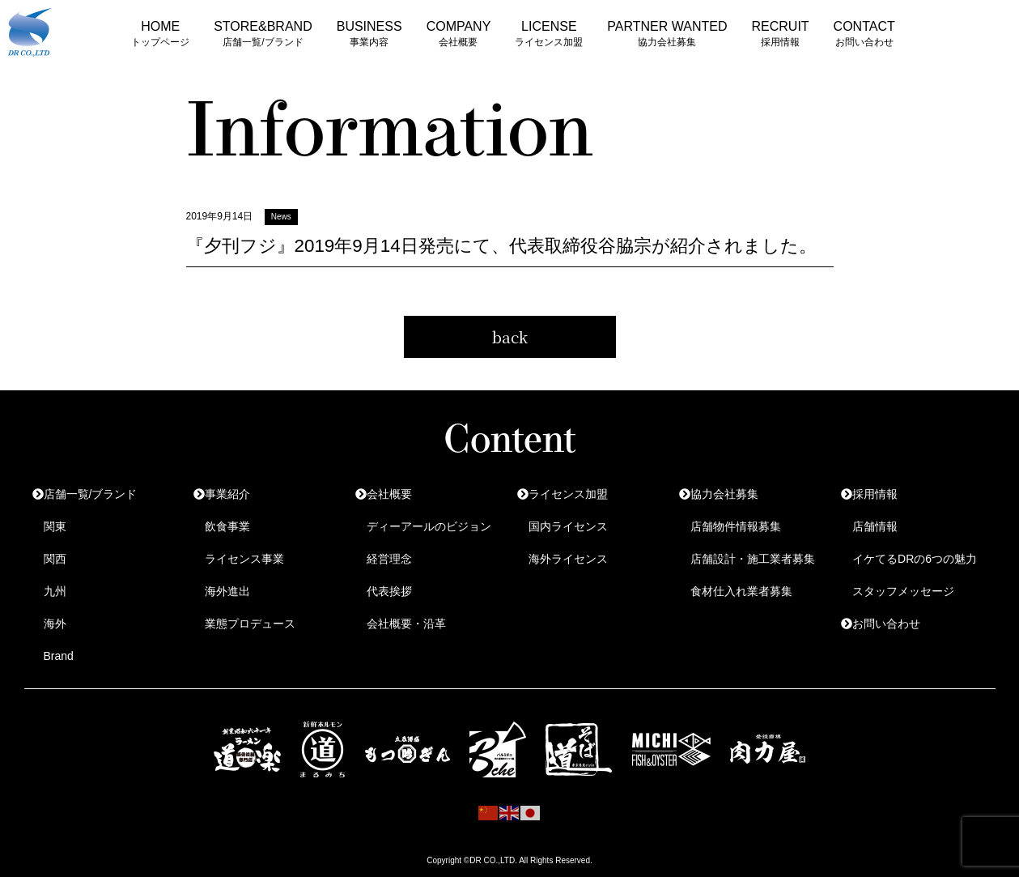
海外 (55, 623)
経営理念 (389, 558)
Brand (59, 655)
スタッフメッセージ (903, 591)
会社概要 (389, 493)
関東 (55, 526)
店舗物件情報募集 (735, 526)
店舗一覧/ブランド (91, 493)
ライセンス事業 (244, 558)
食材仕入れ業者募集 (741, 591)
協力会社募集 (724, 493)
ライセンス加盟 (568, 493)
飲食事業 (227, 526)
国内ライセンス (568, 526)
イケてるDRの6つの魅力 (914, 558)
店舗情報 (875, 526)
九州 (55, 591)
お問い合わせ (886, 623)
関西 (55, 558)
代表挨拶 (389, 591)
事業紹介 (227, 493)
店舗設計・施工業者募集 (752, 558)
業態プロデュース (250, 623)
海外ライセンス (568, 558)
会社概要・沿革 (406, 623)
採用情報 (875, 493)
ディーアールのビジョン (429, 526)
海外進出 (227, 591)
